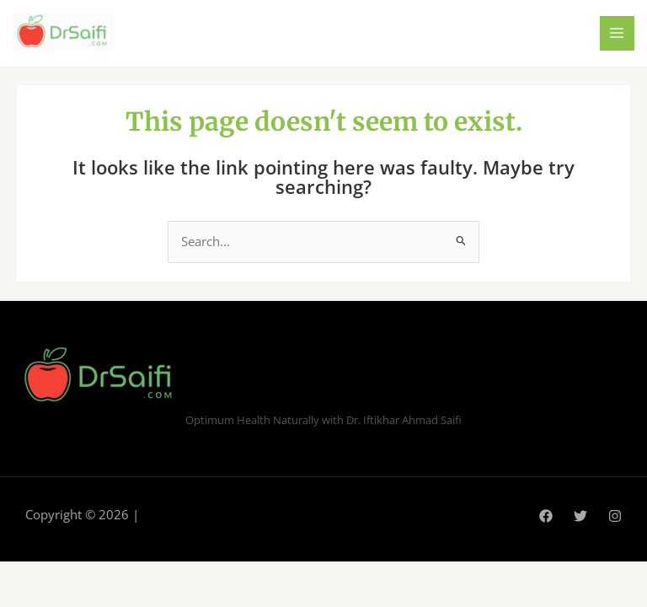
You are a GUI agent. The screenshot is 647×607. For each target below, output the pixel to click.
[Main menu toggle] (617, 33)
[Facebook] (546, 516)
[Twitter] (580, 516)
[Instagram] (615, 516)
